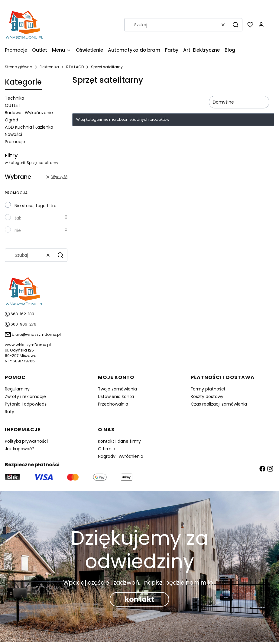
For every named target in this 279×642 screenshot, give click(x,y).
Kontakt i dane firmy (119, 441)
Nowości (13, 134)
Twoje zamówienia (117, 389)
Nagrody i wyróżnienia (120, 456)
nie (18, 230)
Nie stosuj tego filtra (36, 206)
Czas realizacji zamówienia (219, 404)
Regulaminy (17, 389)
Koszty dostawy (207, 396)
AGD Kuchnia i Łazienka (29, 127)
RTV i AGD (75, 66)
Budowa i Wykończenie (29, 113)
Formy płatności (208, 389)
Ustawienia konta (116, 396)
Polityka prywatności (26, 441)
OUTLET (13, 105)
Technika (14, 98)
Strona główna (18, 66)
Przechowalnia (113, 404)
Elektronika (49, 66)
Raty (9, 412)
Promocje (15, 142)
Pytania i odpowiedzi (26, 404)
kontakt (139, 599)
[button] (235, 25)
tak (18, 218)
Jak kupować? (19, 449)
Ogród (11, 120)
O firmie (106, 449)
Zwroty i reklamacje (25, 396)
